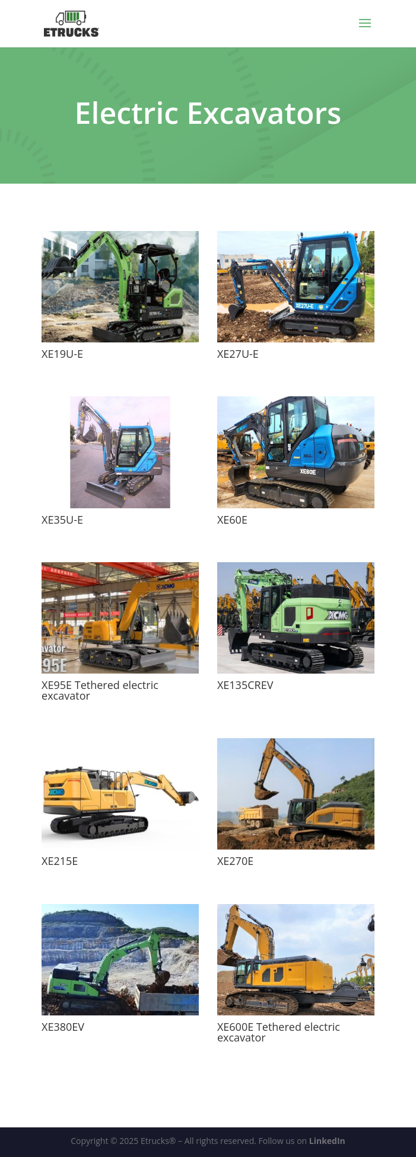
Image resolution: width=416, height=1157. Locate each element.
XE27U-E (238, 354)
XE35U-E (62, 519)
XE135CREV (245, 685)
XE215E (60, 861)
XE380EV (63, 1027)
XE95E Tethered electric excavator (100, 690)
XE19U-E (62, 354)
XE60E (232, 519)
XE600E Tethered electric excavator (278, 1032)
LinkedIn (327, 1140)
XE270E (235, 861)
